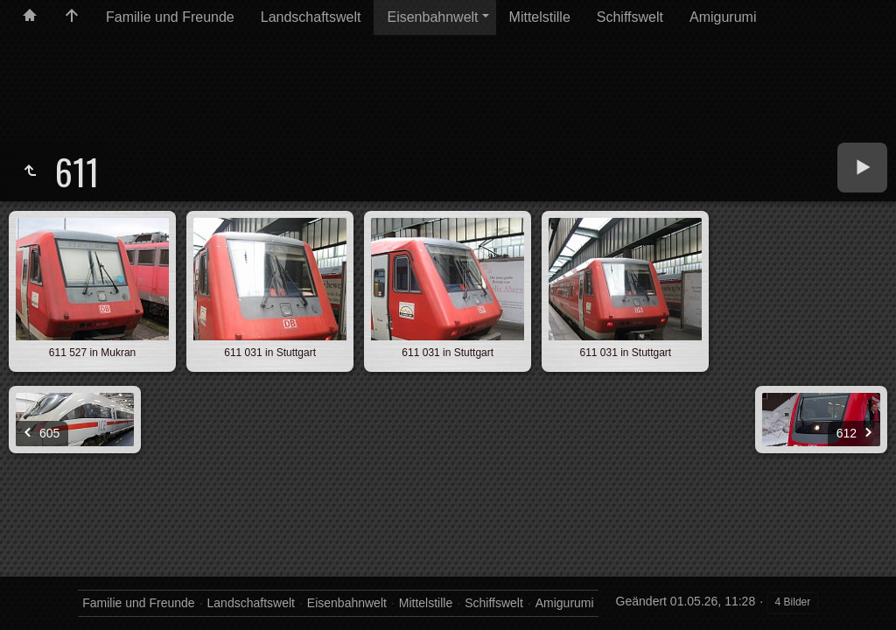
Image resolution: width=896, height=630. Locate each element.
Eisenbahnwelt (432, 17)
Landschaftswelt (311, 17)
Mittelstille (539, 17)
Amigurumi (723, 17)
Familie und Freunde (170, 17)
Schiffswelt (630, 17)
